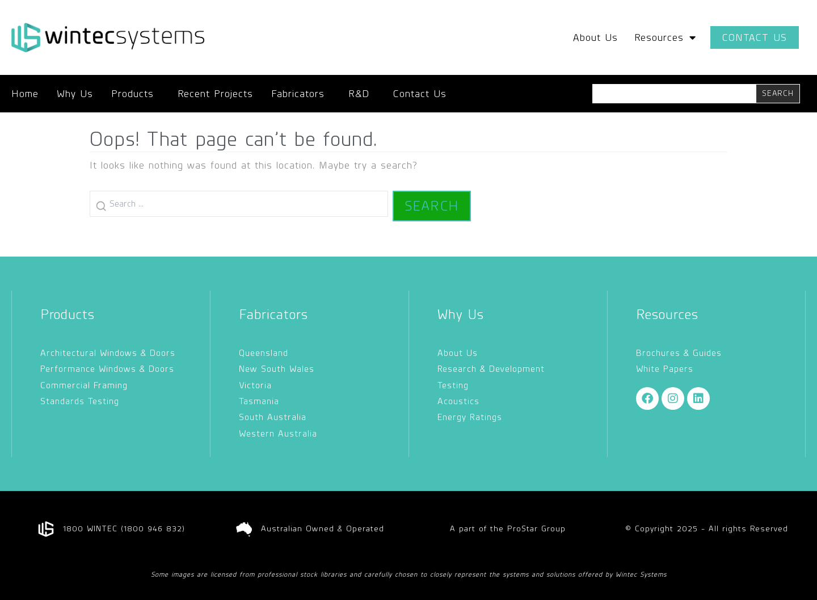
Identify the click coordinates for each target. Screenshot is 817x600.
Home (25, 93)
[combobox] (674, 93)
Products (135, 93)
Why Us (75, 93)
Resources (665, 37)
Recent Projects (215, 93)
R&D (361, 93)
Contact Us (420, 93)
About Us (595, 37)
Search (431, 206)
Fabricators (300, 93)
